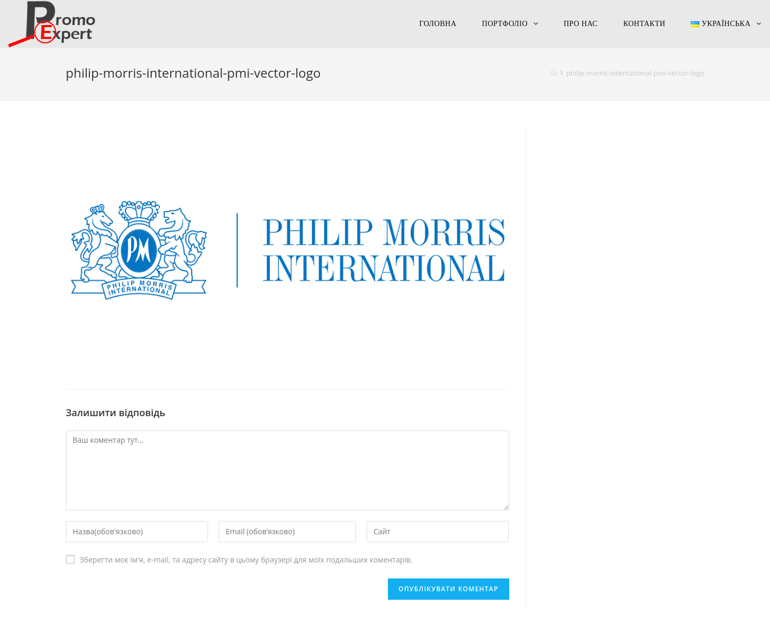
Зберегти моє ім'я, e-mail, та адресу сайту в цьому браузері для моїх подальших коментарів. (246, 560)
